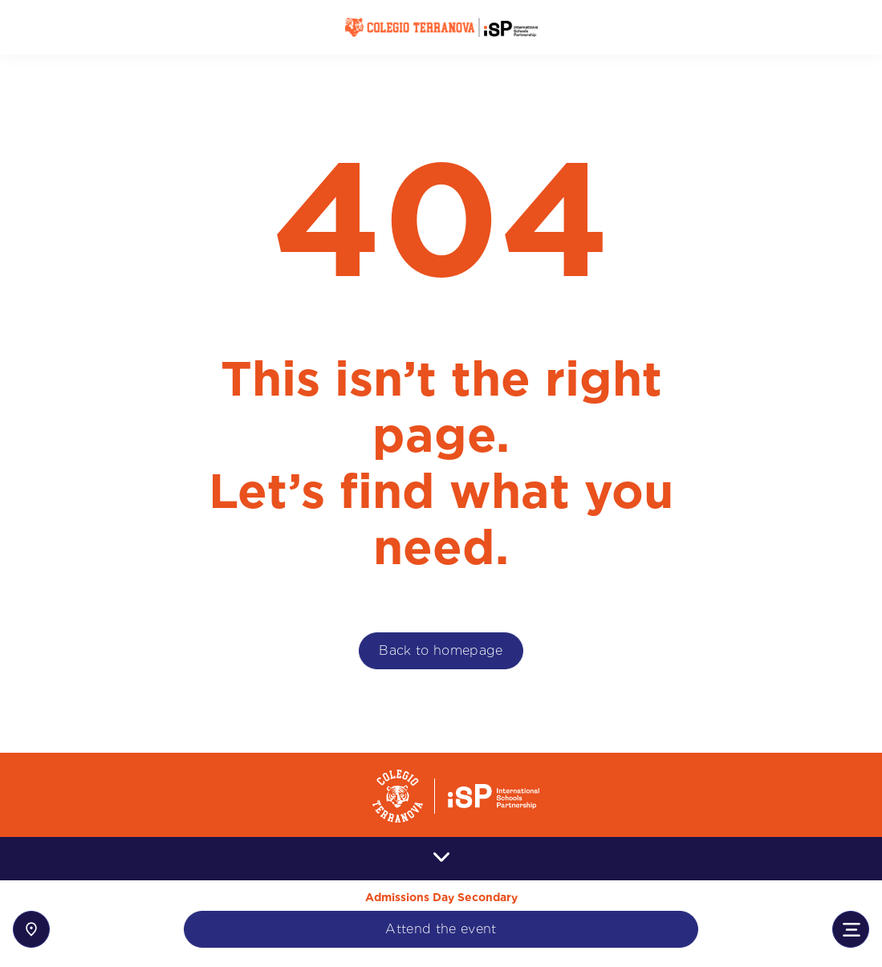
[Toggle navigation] (850, 929)
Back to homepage (440, 650)
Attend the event (440, 929)
